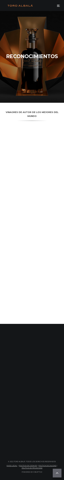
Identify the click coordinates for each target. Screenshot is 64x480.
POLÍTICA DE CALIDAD (47, 466)
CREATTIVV (37, 472)
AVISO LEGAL (12, 466)
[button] (58, 5)
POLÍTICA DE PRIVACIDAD (32, 468)
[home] (19, 5)
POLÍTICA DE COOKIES (28, 466)
